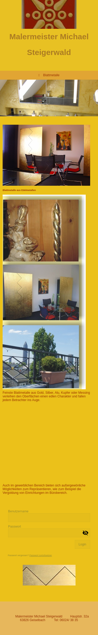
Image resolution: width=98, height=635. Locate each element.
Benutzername (18, 511)
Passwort (14, 526)
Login (82, 544)
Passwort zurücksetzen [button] (40, 555)
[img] (49, 14)
